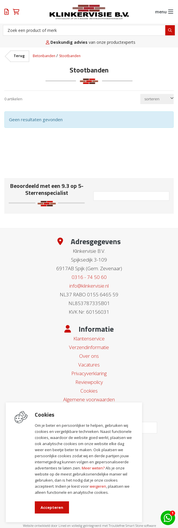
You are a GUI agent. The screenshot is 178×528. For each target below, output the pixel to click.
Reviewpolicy (89, 382)
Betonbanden (44, 55)
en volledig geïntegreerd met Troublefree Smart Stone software (111, 525)
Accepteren (52, 507)
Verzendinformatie (89, 347)
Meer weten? (93, 468)
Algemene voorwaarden (89, 399)
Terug (19, 55)
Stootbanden (70, 55)
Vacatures (89, 364)
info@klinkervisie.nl (89, 285)
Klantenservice (89, 338)
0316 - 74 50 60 (89, 277)
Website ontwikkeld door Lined (44, 525)
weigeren (98, 486)
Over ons (89, 356)
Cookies (89, 390)
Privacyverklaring (89, 373)
